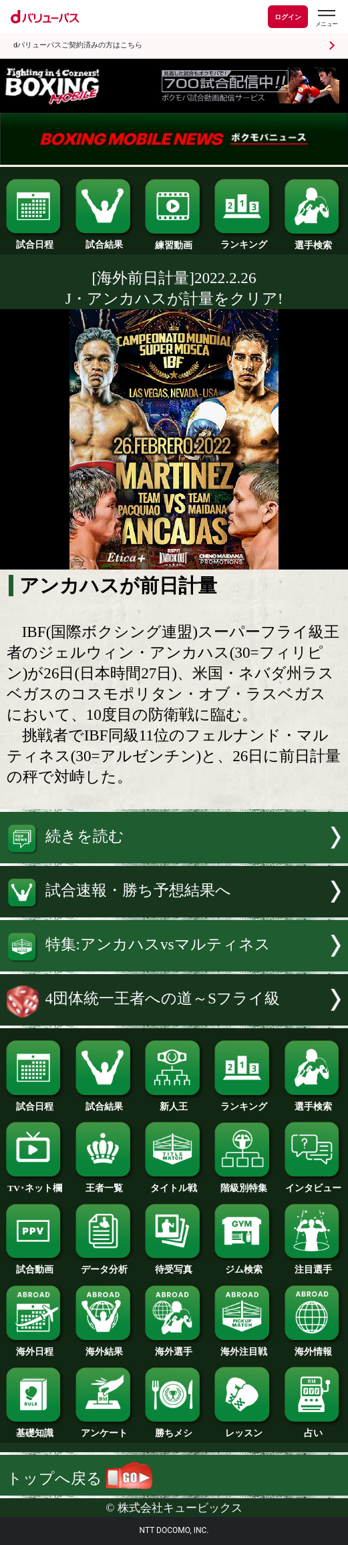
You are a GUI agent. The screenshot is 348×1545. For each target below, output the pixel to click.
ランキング (243, 240)
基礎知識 (35, 1428)
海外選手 (174, 1347)
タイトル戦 (174, 1183)
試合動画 (35, 1265)
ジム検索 (243, 1265)
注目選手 (313, 1265)
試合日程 (35, 240)
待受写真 (174, 1265)
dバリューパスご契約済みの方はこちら (77, 45)
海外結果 (104, 1347)
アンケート (104, 1428)
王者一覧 (104, 1183)
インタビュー (313, 1183)
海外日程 (35, 1347)
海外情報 (313, 1347)
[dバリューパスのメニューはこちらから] (326, 18)
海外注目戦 (243, 1347)
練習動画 (174, 241)
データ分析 (104, 1265)
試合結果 (104, 240)
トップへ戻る (79, 1478)
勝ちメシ (174, 1428)
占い (313, 1428)
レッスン (243, 1428)
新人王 (174, 1102)
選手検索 (313, 241)
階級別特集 (243, 1183)
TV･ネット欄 (35, 1183)
